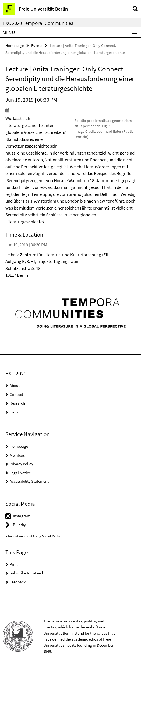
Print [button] (14, 598)
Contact (16, 428)
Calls (14, 446)
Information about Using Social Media (32, 570)
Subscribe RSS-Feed (26, 607)
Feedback (18, 616)
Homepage (14, 45)
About (15, 420)
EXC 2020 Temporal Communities (38, 23)
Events (36, 45)
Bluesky (19, 559)
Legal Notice (20, 506)
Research (17, 437)
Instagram (21, 550)
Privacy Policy (21, 498)
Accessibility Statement (29, 515)
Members (17, 489)
